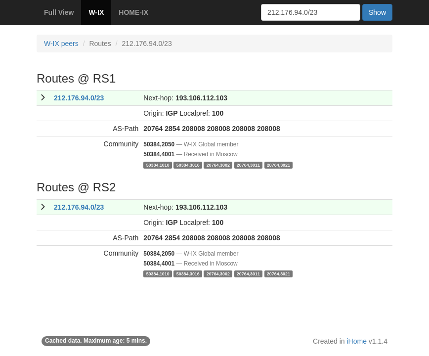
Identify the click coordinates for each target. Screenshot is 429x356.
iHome (357, 341)
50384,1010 (158, 164)
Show (377, 12)
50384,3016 (188, 164)
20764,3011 (248, 164)
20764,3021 (278, 164)
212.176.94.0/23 (79, 98)
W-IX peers (61, 43)
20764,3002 (218, 164)
